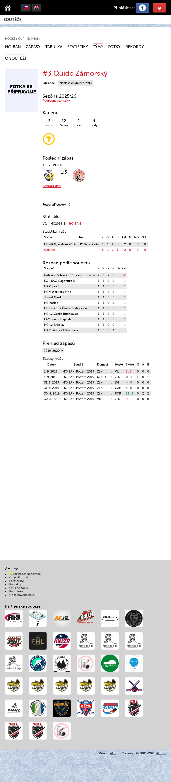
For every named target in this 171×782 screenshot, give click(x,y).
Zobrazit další (52, 186)
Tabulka (53, 46)
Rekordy (134, 46)
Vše (45, 223)
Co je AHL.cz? (19, 577)
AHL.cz (161, 753)
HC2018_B (58, 223)
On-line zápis (18, 588)
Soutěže (13, 19)
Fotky (114, 46)
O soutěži (15, 58)
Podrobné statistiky (56, 100)
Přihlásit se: (124, 7)
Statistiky (77, 46)
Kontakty (15, 584)
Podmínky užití (19, 591)
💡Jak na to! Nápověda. (25, 574)
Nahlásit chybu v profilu (76, 83)
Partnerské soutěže (23, 606)
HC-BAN (13, 46)
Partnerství (16, 581)
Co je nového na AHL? (24, 595)
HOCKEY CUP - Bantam (22, 38)
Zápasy (33, 46)
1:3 (64, 172)
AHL (113, 753)
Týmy (98, 46)
